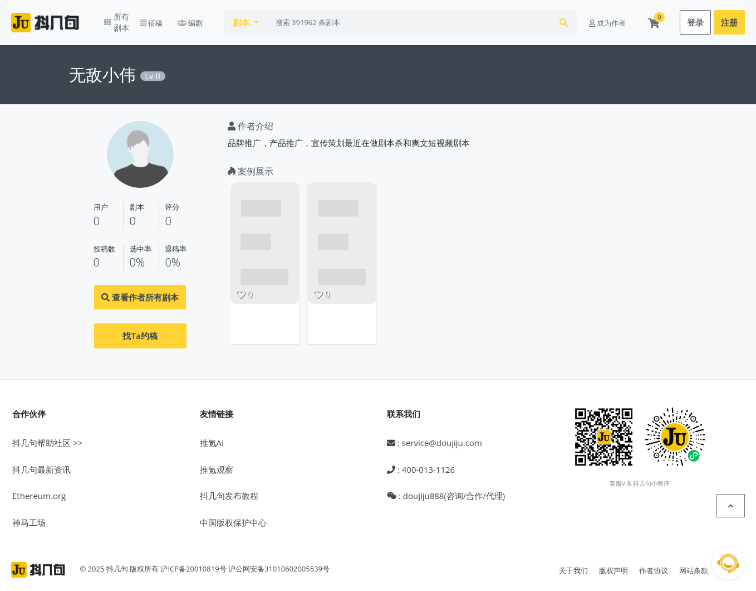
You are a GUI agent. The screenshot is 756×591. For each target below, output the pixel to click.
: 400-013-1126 (421, 460)
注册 (729, 18)
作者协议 (653, 562)
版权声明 (613, 562)
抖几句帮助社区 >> (47, 434)
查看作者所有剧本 (140, 288)
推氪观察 (216, 460)
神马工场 (29, 513)
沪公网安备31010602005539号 (279, 560)
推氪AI (212, 434)
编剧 (212, 18)
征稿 (173, 18)
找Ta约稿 (139, 327)
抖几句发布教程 (229, 487)
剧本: (264, 18)
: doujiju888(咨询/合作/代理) (446, 487)
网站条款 (693, 562)
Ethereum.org (39, 487)
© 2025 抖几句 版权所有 (119, 560)
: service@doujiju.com (434, 434)
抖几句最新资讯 (41, 460)
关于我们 (573, 562)
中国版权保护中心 (233, 513)
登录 (695, 18)
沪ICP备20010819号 (193, 560)
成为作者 (607, 18)
